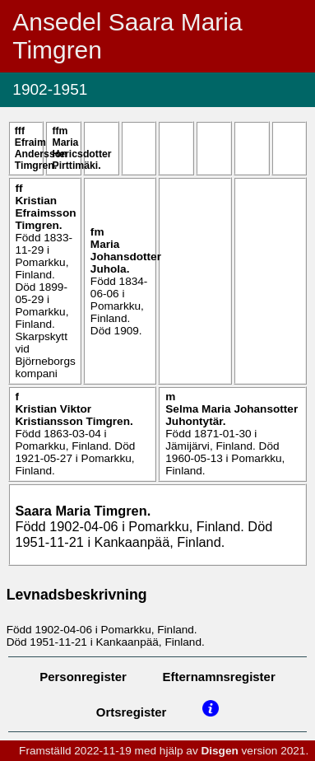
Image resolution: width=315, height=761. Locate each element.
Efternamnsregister (219, 677)
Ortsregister (131, 712)
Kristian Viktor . (73, 415)
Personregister (83, 677)
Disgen (219, 751)
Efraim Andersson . (41, 154)
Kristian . (45, 212)
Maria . (81, 154)
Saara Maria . (83, 510)
